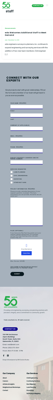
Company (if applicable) (20, 125)
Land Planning (19, 172)
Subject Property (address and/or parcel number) (24, 158)
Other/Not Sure (20, 182)
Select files (26, 253)
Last (12, 119)
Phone (16, 147)
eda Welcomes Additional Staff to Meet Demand (25, 34)
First (12, 111)
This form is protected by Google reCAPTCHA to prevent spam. (23, 267)
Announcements (10, 28)
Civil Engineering (21, 175)
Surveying (18, 179)
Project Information (22, 189)
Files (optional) (17, 230)
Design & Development (9, 360)
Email (16, 136)
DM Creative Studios (23, 360)
